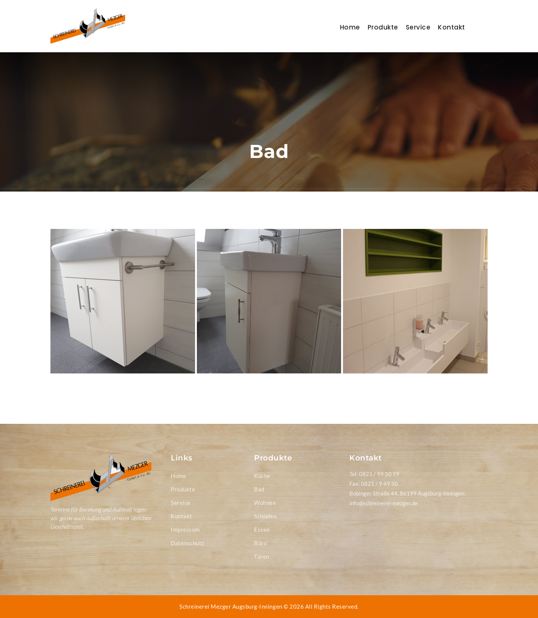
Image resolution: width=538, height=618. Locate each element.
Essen (262, 529)
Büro (260, 543)
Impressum (185, 529)
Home (350, 27)
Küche (262, 475)
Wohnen (265, 502)
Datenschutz (187, 543)
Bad (259, 489)
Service (418, 27)
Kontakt (451, 27)
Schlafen (265, 516)
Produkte (383, 27)
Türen (261, 556)
